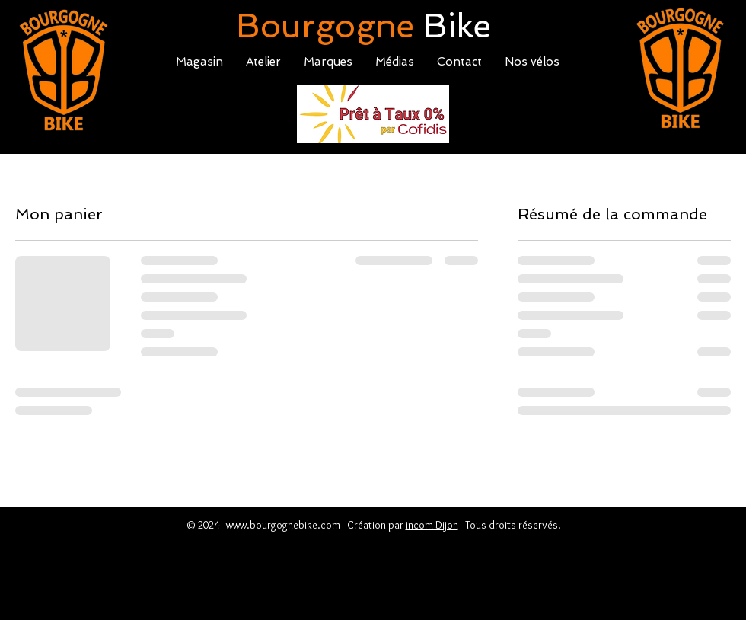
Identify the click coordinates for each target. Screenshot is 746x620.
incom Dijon (432, 525)
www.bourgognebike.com (283, 525)
